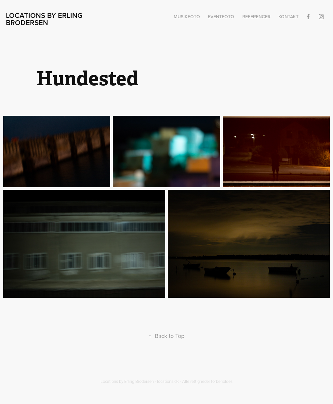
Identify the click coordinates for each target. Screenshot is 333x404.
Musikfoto (187, 16)
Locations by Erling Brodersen (45, 19)
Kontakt (288, 16)
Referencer (256, 16)
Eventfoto (221, 16)
